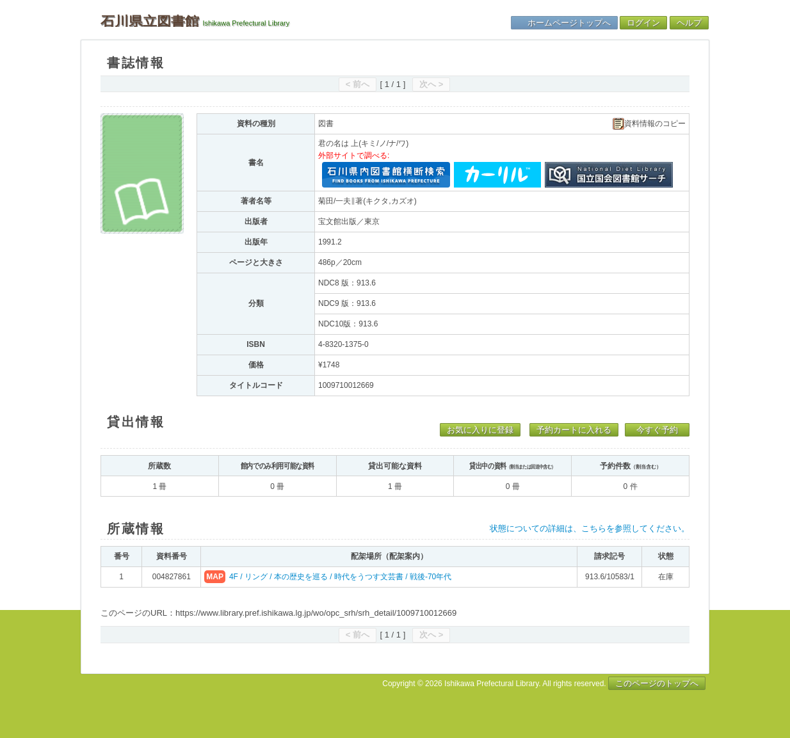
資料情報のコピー (649, 124)
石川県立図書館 (150, 21)
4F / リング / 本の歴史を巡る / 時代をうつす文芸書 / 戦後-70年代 (340, 576)
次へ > (431, 84)
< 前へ (357, 84)
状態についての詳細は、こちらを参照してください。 (589, 528)
